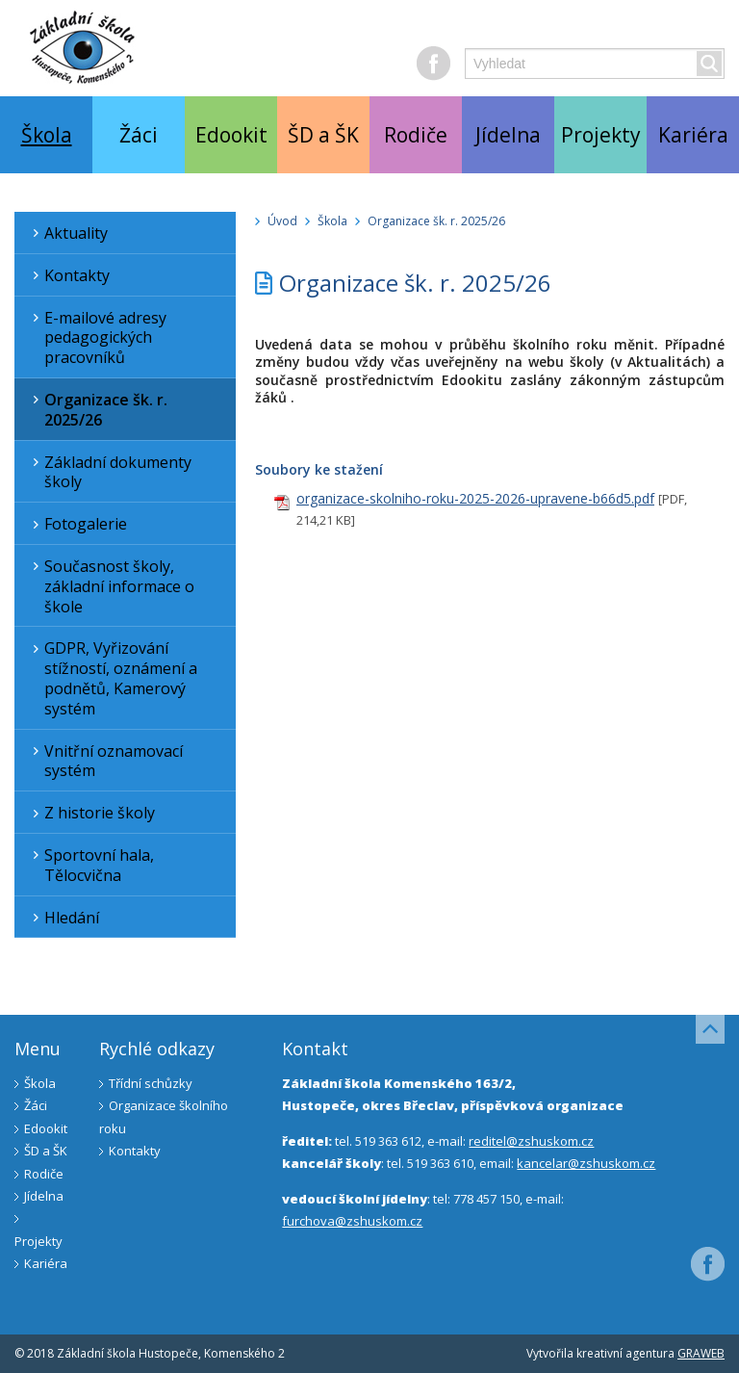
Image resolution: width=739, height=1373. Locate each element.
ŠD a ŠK (323, 134)
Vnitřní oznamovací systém (104, 761)
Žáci (138, 134)
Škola (46, 134)
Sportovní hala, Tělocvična (90, 865)
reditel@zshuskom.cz (531, 1141)
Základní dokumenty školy (108, 472)
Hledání (62, 917)
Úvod (282, 221)
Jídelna (508, 134)
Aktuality (67, 233)
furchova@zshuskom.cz (352, 1221)
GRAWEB (701, 1353)
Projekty (601, 134)
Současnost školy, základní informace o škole (110, 586)
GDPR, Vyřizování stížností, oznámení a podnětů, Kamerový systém (111, 677)
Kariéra (693, 134)
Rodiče (415, 134)
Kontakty (68, 275)
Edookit (231, 134)
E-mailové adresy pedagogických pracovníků (96, 338)
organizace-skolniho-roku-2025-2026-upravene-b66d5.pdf (475, 498)
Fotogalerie (76, 523)
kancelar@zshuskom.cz (586, 1163)
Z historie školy (90, 812)
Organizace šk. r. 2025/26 (96, 409)
